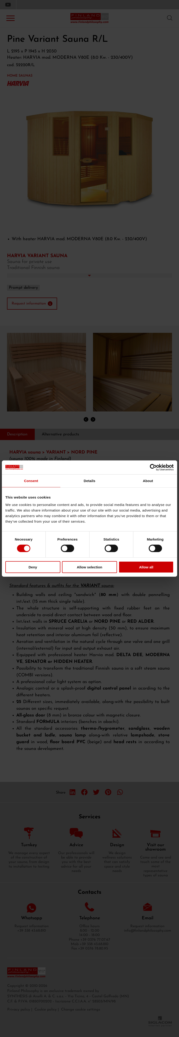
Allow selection (89, 567)
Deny (32, 567)
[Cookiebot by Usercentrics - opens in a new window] (153, 467)
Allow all (146, 567)
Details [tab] (89, 481)
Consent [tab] (31, 481)
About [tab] (148, 481)
